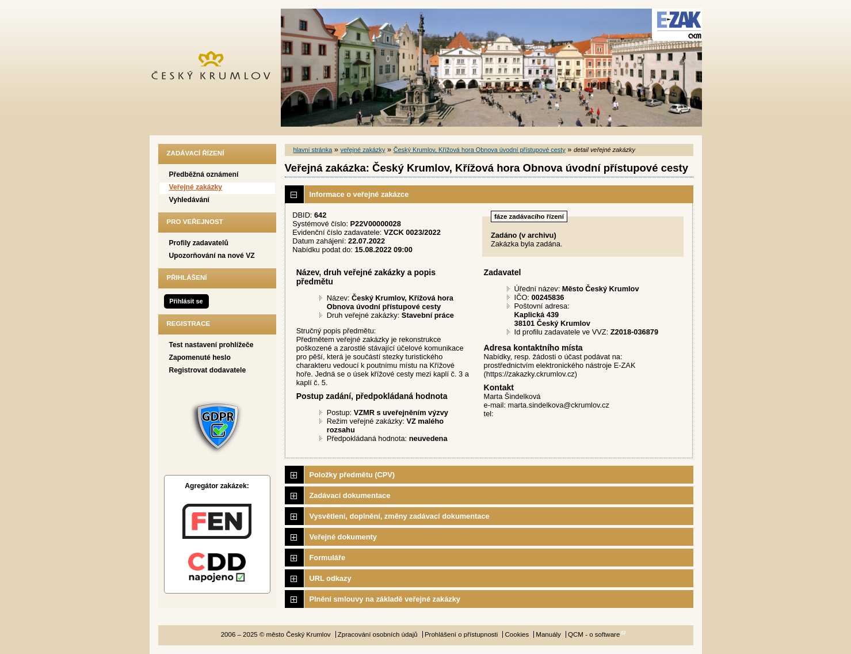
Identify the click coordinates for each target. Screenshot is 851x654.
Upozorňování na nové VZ (212, 256)
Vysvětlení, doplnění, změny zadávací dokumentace (400, 516)
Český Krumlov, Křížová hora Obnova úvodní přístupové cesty (480, 149)
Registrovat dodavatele (207, 370)
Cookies (517, 634)
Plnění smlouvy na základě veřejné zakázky (385, 599)
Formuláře (328, 557)
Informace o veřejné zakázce (359, 194)
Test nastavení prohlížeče (211, 345)
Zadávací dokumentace (350, 495)
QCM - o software (594, 634)
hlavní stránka (313, 149)
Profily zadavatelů (198, 243)
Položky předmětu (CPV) (352, 474)
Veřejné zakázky (196, 187)
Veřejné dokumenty (343, 537)
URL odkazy (331, 578)
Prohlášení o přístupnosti (461, 634)
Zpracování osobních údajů (378, 634)
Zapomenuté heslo (200, 357)
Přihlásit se (186, 301)
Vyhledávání (189, 200)
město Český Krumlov (217, 68)
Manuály (548, 634)
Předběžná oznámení (204, 174)
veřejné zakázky (362, 149)
